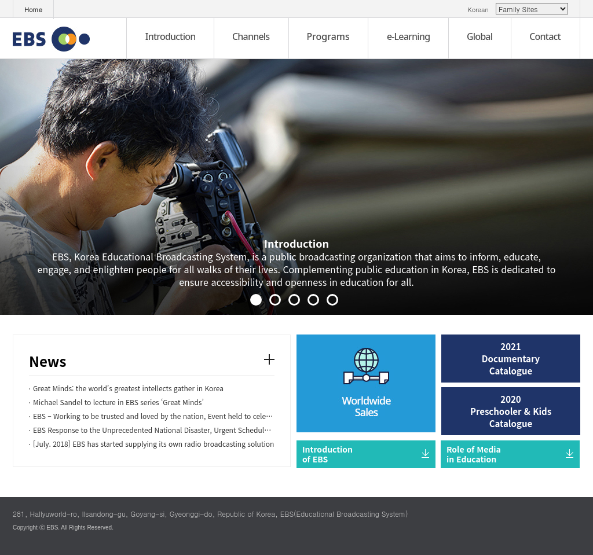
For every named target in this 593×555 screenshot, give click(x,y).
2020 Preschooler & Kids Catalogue (510, 411)
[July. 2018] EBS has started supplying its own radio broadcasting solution (153, 444)
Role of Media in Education (473, 454)
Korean (480, 9)
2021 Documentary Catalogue (511, 358)
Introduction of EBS (327, 454)
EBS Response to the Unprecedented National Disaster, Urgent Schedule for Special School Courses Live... (205, 430)
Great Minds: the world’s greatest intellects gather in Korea (128, 388)
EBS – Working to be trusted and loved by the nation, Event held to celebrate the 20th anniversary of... (199, 416)
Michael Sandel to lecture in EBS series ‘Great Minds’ (118, 402)
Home (33, 9)
